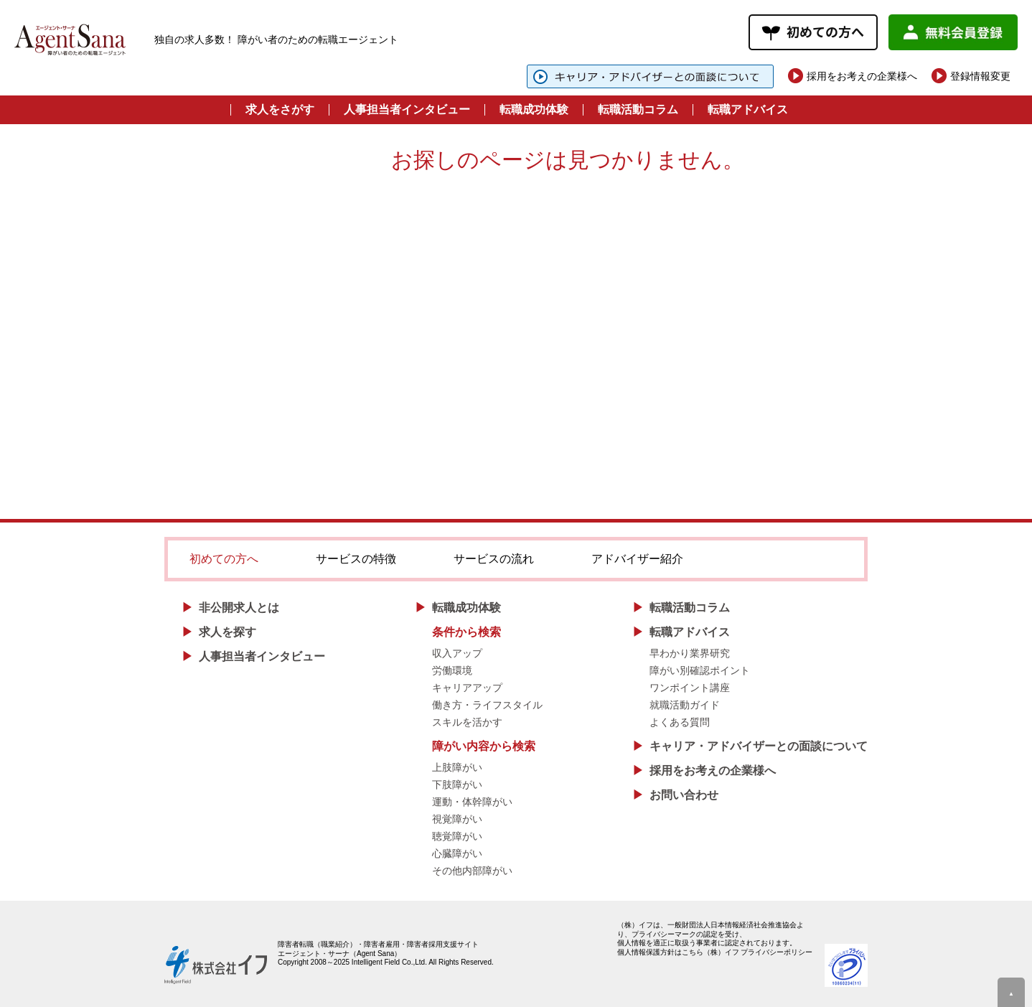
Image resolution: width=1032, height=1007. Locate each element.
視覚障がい (457, 819)
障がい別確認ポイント (699, 670)
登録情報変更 (980, 76)
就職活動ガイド (684, 705)
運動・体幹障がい (472, 801)
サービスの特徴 (356, 559)
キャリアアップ (467, 687)
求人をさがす (279, 109)
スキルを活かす (467, 722)
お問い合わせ (683, 795)
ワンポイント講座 (689, 687)
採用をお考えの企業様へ (862, 76)
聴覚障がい (457, 836)
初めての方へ (223, 559)
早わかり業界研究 (689, 653)
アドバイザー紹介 (637, 559)
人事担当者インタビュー (407, 109)
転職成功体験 (533, 109)
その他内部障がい (472, 870)
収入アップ (457, 653)
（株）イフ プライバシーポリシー (758, 952)
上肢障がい (457, 767)
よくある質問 (679, 722)
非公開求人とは (239, 607)
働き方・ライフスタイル (487, 705)
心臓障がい (457, 853)
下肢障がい (457, 784)
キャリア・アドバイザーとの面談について (758, 746)
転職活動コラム (638, 109)
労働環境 (452, 670)
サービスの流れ (494, 559)
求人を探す (227, 632)
